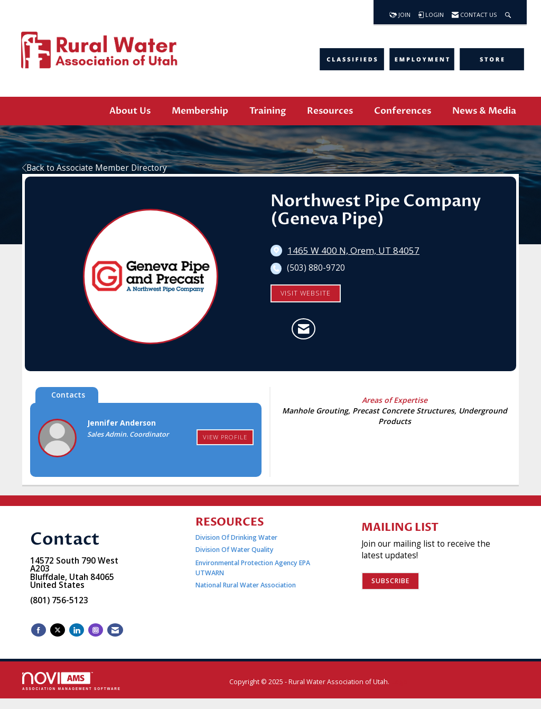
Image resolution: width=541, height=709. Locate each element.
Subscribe (390, 580)
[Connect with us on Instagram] (95, 630)
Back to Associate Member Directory (94, 167)
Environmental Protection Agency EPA (252, 562)
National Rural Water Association (245, 585)
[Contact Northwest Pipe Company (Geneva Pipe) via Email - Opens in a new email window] (303, 328)
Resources (330, 111)
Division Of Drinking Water (237, 537)
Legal (400, 681)
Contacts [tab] (68, 395)
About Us (130, 111)
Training (267, 111)
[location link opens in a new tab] (353, 250)
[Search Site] (508, 12)
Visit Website (306, 293)
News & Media (484, 111)
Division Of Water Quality (234, 549)
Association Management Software (71, 681)
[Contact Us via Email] (115, 630)
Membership (200, 111)
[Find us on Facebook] (38, 630)
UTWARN (209, 572)
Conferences (402, 111)
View (225, 437)
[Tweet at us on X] (57, 630)
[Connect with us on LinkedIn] (76, 630)
